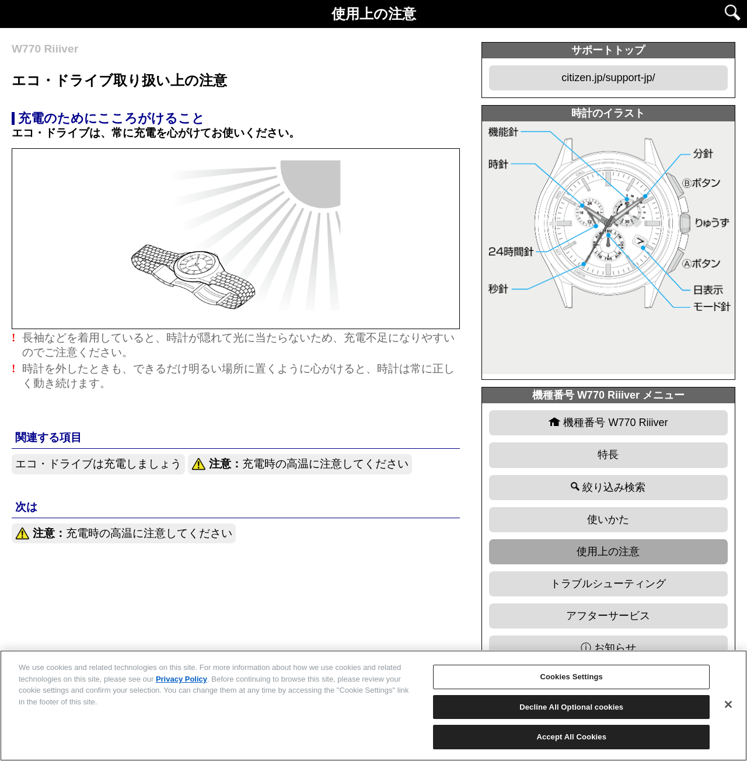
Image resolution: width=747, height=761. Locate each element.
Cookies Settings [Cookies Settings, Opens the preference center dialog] (571, 676)
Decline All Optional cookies (571, 707)
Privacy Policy (181, 679)
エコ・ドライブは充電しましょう (98, 464)
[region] (373, 705)
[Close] (728, 704)
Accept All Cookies (571, 736)
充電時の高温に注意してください (300, 464)
